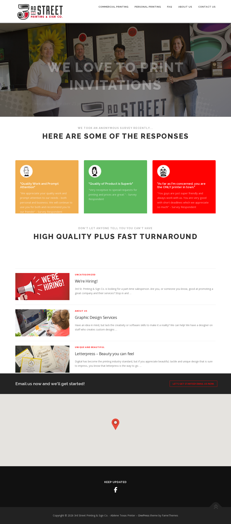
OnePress (143, 515)
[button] (115, 424)
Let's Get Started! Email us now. (193, 383)
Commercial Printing (113, 6)
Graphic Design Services (96, 357)
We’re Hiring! (86, 321)
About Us (185, 6)
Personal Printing (148, 6)
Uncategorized (85, 314)
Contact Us (207, 6)
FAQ (169, 6)
